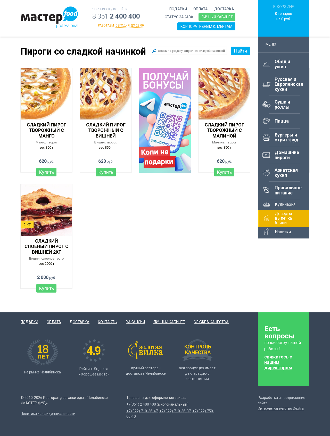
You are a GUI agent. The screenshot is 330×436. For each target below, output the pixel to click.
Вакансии (135, 322)
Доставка (224, 9)
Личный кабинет (217, 17)
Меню (273, 44)
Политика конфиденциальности (48, 414)
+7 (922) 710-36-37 (175, 411)
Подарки (178, 9)
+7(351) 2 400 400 (141, 404)
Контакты (107, 322)
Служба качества (211, 322)
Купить (46, 172)
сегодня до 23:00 (130, 25)
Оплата (200, 9)
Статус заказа (179, 17)
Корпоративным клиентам (206, 26)
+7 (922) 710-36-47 (142, 411)
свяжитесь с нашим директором (278, 362)
